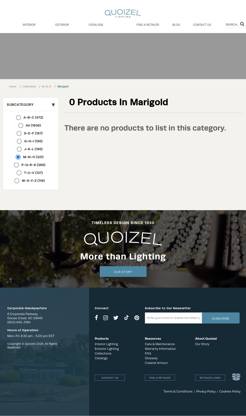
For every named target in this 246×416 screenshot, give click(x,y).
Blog (176, 24)
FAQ (148, 353)
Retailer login (210, 377)
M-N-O (46, 86)
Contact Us (202, 24)
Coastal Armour (156, 363)
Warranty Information (160, 349)
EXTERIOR (62, 24)
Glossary (151, 358)
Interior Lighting (106, 344)
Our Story (123, 272)
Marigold (63, 86)
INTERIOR (29, 24)
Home (12, 86)
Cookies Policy (230, 391)
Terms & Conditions (178, 391)
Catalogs (96, 24)
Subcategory (31, 104)
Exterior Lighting (107, 349)
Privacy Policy (206, 391)
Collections (29, 86)
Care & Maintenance (160, 344)
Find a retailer (147, 24)
